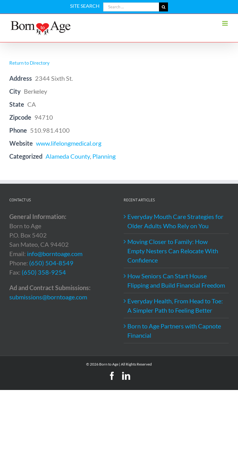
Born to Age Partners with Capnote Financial (174, 330)
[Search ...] (131, 6)
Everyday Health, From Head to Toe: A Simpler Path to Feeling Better (175, 305)
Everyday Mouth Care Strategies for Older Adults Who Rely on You (175, 221)
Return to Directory (29, 63)
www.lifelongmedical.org (68, 143)
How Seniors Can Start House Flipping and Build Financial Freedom (176, 280)
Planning (104, 156)
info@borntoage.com (54, 253)
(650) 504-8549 (51, 263)
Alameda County (68, 156)
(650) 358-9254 (44, 272)
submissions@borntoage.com (48, 297)
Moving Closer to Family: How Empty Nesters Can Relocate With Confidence (172, 251)
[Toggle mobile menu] (225, 23)
